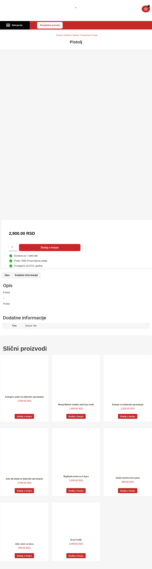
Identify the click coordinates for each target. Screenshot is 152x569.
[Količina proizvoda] (13, 247)
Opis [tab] (7, 275)
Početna (59, 35)
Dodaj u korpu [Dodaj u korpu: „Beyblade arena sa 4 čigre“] (76, 490)
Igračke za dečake (71, 35)
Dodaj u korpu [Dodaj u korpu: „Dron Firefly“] (76, 555)
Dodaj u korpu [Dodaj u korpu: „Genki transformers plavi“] (127, 490)
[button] (15, 25)
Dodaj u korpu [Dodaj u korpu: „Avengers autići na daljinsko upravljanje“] (24, 416)
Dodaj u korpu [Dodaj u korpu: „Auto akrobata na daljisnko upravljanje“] (24, 490)
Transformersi (85, 35)
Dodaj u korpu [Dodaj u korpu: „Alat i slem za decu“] (24, 555)
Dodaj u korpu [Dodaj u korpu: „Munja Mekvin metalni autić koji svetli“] (76, 416)
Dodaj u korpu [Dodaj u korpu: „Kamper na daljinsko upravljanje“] (127, 416)
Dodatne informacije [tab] (26, 275)
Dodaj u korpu (50, 247)
